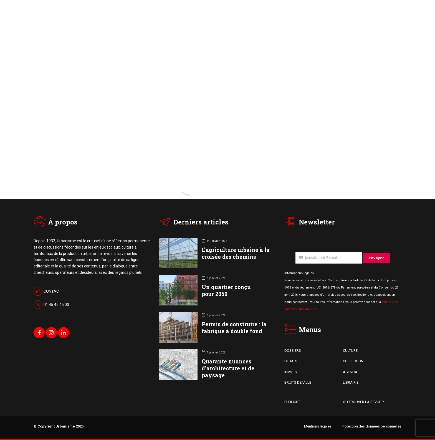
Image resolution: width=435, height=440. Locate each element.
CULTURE (350, 350)
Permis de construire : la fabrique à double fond (234, 328)
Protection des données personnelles (371, 426)
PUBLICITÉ (292, 402)
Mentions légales (318, 426)
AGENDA (350, 372)
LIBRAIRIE (350, 382)
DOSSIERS (292, 350)
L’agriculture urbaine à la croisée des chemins (236, 253)
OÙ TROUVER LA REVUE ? (363, 402)
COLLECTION (353, 361)
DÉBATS (290, 361)
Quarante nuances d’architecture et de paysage (228, 368)
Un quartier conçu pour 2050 (226, 290)
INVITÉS (290, 372)
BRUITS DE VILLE (297, 382)
